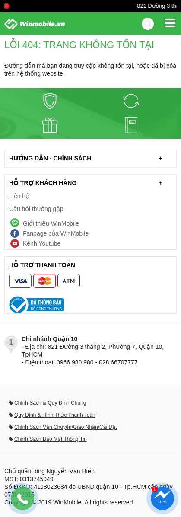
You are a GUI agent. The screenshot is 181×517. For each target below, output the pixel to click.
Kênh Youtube (41, 243)
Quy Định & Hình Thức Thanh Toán (54, 415)
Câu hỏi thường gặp (36, 208)
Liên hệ (19, 195)
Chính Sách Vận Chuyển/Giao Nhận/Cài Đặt (65, 427)
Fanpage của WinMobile (56, 233)
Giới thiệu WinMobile (51, 223)
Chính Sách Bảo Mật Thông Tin (50, 439)
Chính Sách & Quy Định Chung (50, 403)
